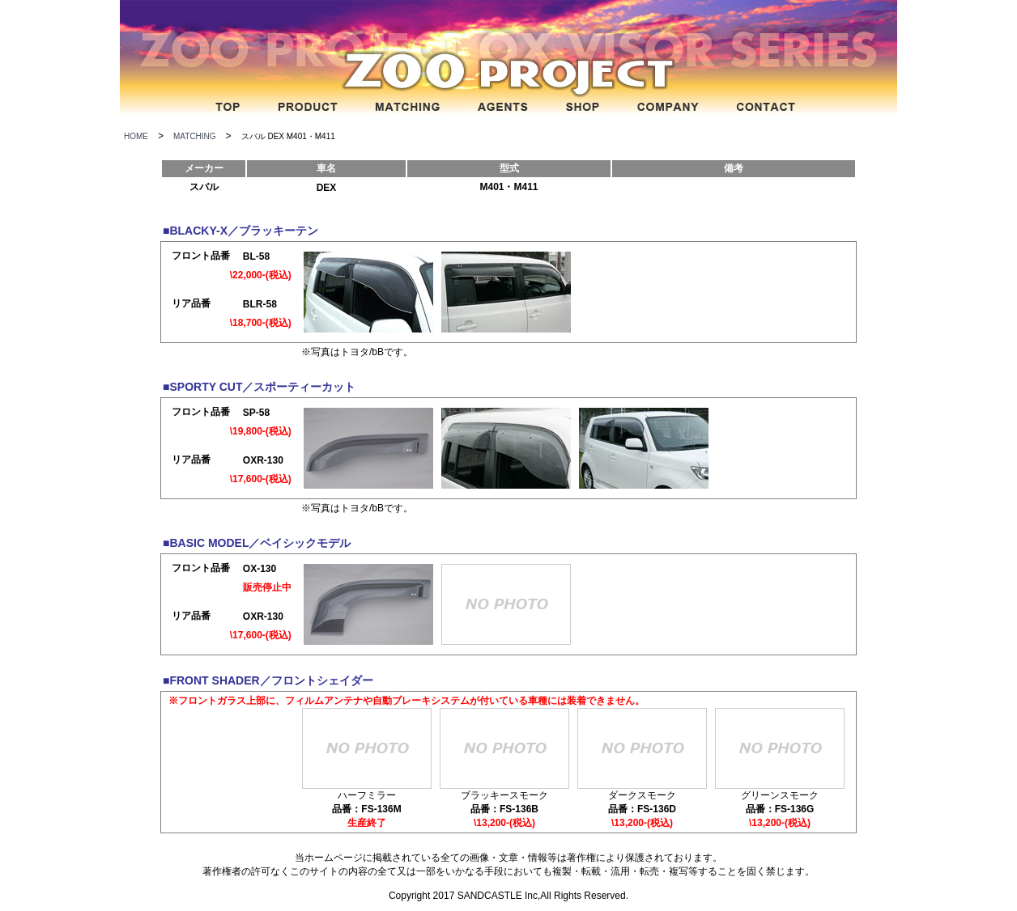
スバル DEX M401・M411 (288, 136)
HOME (136, 136)
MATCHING (194, 136)
